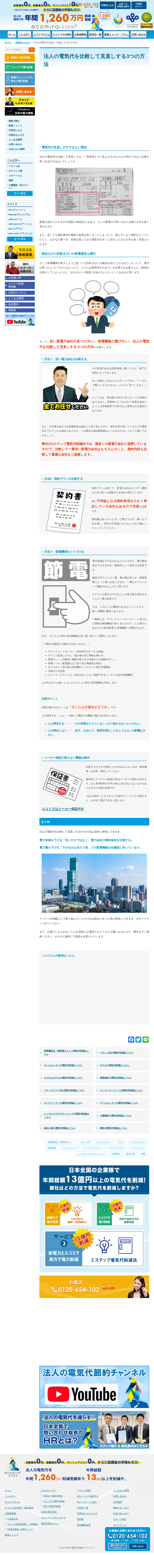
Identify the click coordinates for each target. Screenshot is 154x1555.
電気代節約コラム (50, 1525)
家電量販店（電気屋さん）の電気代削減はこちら (66, 1053)
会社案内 (117, 1504)
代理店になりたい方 (87, 1515)
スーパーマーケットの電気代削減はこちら (121, 1091)
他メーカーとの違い (87, 1504)
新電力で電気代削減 (52, 1498)
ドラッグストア (70, 1150)
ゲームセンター (138, 1150)
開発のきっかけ (121, 1510)
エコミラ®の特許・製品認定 (19, 1510)
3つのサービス (48, 1492)
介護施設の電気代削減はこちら (115, 1117)
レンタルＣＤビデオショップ (91, 1156)
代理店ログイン (139, 5)
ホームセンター (104, 1144)
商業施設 (52, 1150)
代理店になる (107, 5)
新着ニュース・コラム (116, 34)
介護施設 (115, 1156)
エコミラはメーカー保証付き (63, 808)
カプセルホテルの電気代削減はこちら (63, 1078)
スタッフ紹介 (120, 1521)
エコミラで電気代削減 (54, 1503)
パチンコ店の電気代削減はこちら (117, 1052)
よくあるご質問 (121, 1492)
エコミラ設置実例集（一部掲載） (23, 1526)
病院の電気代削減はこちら (113, 1130)
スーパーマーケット (93, 1150)
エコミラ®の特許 (62, 34)
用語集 (80, 1521)
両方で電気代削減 (51, 1509)
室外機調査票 (84, 1527)
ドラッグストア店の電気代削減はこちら (64, 1091)
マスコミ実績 (84, 1492)
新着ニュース (11, 1537)
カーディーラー (116, 1150)
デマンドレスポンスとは (53, 1520)
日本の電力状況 (49, 1514)
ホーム (11, 34)
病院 (143, 1156)
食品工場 (130, 1156)
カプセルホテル (138, 1144)
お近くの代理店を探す (123, 5)
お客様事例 (80, 34)
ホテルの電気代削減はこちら (114, 1065)
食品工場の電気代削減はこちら (59, 1130)
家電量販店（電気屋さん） (60, 1144)
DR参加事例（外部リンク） (20, 1532)
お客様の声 (12, 1521)
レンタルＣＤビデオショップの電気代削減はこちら (66, 1117)
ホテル (121, 1144)
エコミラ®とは (41, 34)
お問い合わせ (138, 34)
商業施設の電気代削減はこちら (115, 1078)
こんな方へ (24, 34)
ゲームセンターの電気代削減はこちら (119, 1104)
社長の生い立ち (121, 1515)
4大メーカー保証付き (88, 1498)
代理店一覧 (82, 1510)
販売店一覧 (94, 34)
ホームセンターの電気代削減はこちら (63, 1065)
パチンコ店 (84, 1144)
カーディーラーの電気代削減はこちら (63, 1104)
